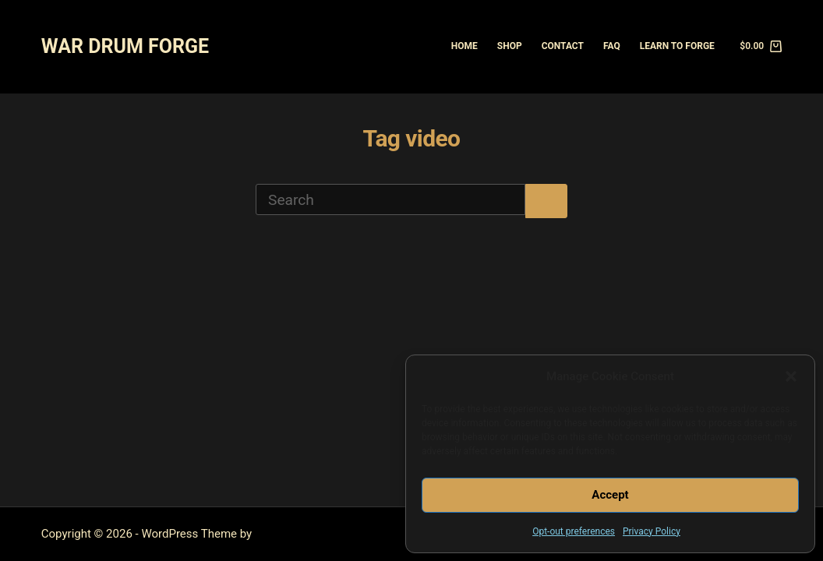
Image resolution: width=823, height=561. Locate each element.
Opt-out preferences (573, 531)
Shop (509, 46)
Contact (563, 46)
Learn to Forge (677, 46)
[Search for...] (390, 199)
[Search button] (546, 201)
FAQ (611, 46)
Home (464, 46)
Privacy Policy (651, 531)
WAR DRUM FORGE (125, 46)
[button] (791, 376)
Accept (610, 495)
